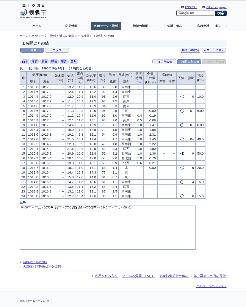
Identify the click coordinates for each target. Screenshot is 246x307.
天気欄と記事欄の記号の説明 (42, 266)
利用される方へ (106, 276)
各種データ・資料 (106, 26)
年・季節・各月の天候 (210, 276)
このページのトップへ (211, 286)
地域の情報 (140, 26)
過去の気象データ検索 (74, 36)
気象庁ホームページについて (36, 300)
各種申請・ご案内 (209, 26)
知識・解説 (174, 26)
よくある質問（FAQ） (138, 276)
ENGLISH (191, 7)
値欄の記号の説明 (35, 262)
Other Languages (216, 7)
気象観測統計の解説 (174, 276)
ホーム (36, 26)
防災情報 (71, 26)
